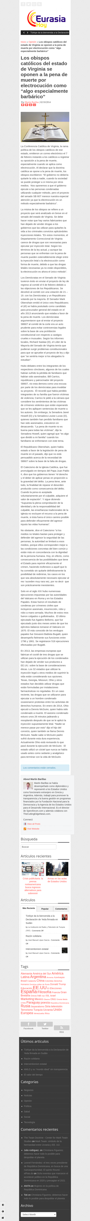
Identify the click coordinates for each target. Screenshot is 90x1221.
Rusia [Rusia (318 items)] (25, 1006)
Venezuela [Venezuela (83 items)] (39, 1013)
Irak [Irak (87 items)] (39, 995)
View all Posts (33, 824)
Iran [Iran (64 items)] (43, 996)
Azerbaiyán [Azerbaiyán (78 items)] (59, 977)
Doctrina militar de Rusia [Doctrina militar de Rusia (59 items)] (40, 984)
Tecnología (29, 1122)
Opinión (32, 42)
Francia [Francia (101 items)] (56, 992)
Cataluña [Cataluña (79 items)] (31, 981)
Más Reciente (28, 908)
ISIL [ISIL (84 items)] (48, 995)
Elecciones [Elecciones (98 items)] (56, 988)
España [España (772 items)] (29, 991)
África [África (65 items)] (47, 1013)
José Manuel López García (38, 940)
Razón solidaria (33, 936)
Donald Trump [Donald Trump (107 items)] (58, 984)
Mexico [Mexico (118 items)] (39, 999)
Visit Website (33, 829)
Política (27, 1106)
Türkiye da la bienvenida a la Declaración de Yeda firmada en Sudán (49, 33)
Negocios (28, 1090)
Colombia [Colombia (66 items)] (49, 981)
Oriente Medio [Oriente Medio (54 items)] (62, 999)
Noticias (28, 1095)
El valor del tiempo (33, 1074)
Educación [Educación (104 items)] (26, 988)
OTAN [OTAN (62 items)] (23, 1003)
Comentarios (61, 909)
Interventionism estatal (37, 949)
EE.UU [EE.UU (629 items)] (40, 987)
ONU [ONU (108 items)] (53, 999)
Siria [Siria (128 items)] (47, 1006)
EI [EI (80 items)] (48, 988)
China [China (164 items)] (40, 980)
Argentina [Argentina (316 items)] (38, 977)
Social (27, 1117)
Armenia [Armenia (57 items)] (50, 977)
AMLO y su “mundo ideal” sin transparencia (46, 1069)
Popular (45, 909)
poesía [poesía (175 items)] (45, 1002)
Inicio (23, 42)
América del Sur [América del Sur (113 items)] (42, 973)
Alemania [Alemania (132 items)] (26, 973)
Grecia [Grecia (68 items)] (34, 996)
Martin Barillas (32, 102)
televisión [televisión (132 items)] (56, 1006)
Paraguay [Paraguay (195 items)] (33, 1002)
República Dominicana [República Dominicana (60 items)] (60, 1003)
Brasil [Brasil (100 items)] (24, 981)
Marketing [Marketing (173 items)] (27, 999)
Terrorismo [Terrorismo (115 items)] (27, 1009)
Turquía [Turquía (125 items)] (38, 1009)
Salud (27, 1111)
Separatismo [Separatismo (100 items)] (38, 1006)
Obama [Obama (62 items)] (47, 999)
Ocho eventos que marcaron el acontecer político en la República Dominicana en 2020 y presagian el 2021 (46, 1177)
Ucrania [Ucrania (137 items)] (48, 1009)
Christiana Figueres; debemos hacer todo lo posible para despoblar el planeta (43, 1154)
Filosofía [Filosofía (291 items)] (44, 992)
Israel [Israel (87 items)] (53, 995)
